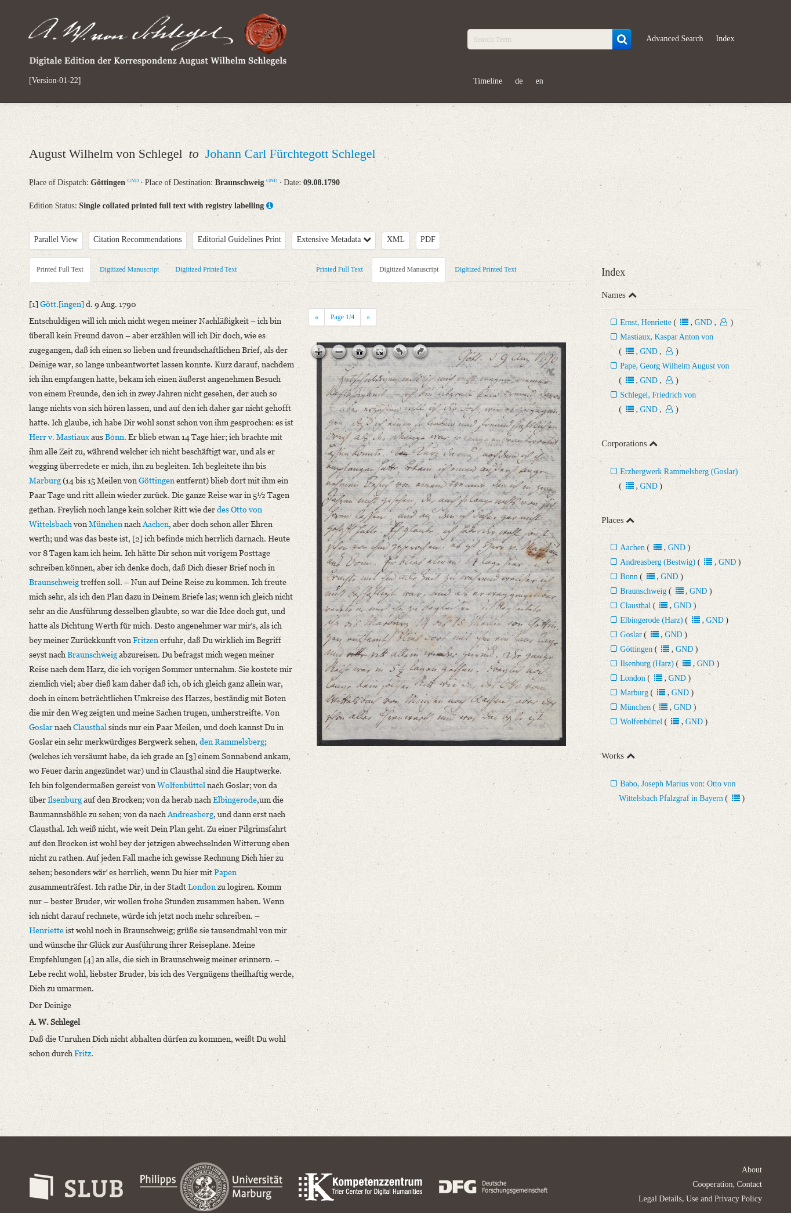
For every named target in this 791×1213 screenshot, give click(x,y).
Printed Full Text (60, 269)
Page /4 (342, 317)
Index (725, 38)
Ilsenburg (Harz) (647, 663)
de (519, 81)
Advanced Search (674, 38)
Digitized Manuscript (129, 269)
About (752, 1169)
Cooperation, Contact (727, 1184)
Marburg (634, 692)
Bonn (628, 576)
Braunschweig (643, 591)
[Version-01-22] (55, 81)
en (539, 81)
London (632, 678)
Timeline (487, 81)
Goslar (630, 634)
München (635, 707)
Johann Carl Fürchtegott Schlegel (290, 153)
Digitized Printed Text (206, 269)
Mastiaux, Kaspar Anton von (666, 337)
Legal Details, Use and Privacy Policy (700, 1198)
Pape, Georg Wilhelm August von (674, 366)
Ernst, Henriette (646, 322)
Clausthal (635, 605)
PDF (428, 239)
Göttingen (636, 649)
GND (133, 180)
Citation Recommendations (137, 239)
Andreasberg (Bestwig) (657, 562)
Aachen (632, 547)
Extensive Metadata (334, 239)
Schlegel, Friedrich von (658, 395)
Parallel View (56, 239)
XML (396, 239)
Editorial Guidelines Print (239, 239)
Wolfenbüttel (641, 721)
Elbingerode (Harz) (651, 620)
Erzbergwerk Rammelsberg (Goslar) (679, 471)
